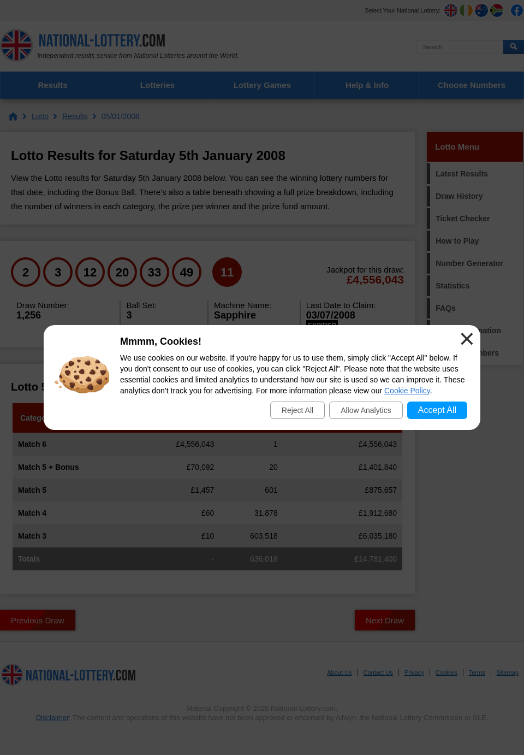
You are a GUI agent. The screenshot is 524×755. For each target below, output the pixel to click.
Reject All (297, 410)
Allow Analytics (366, 410)
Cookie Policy (407, 390)
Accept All (437, 410)
